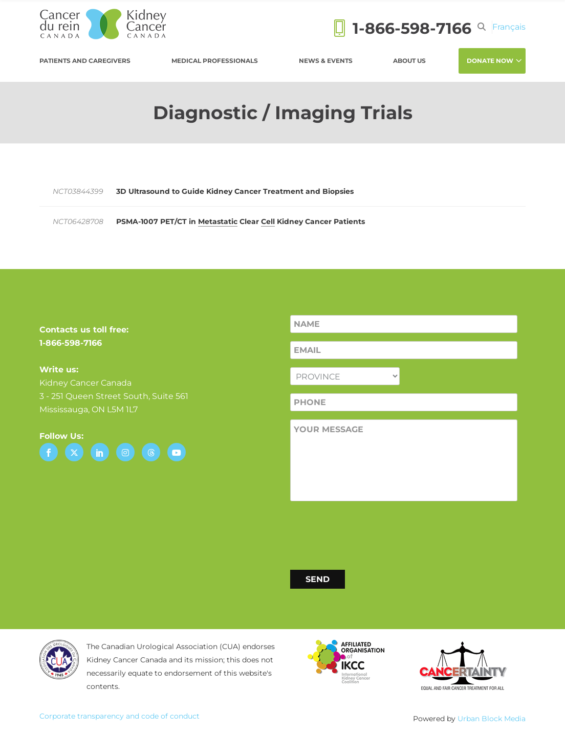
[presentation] (368, 533)
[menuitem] (509, 27)
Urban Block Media (492, 718)
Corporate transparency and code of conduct (119, 716)
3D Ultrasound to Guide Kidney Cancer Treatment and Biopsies (235, 191)
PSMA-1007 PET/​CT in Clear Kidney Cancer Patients (240, 222)
